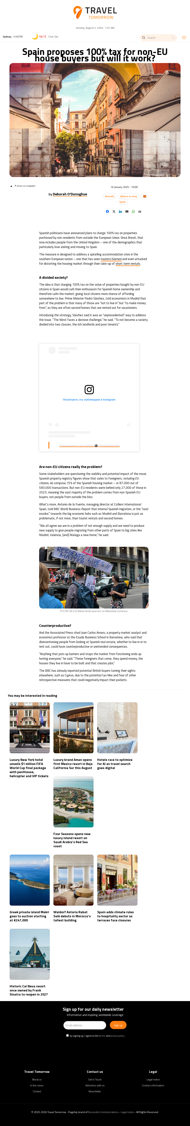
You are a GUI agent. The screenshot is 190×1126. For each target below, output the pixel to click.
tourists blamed (111, 259)
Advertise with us (95, 1085)
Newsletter (95, 1091)
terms (102, 1036)
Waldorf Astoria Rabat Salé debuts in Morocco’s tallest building (72, 916)
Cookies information (153, 1085)
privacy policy (117, 1036)
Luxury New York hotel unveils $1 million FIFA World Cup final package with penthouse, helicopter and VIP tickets (29, 767)
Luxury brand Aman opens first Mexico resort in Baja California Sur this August (73, 763)
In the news (36, 1085)
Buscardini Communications (103, 1112)
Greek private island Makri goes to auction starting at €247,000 (29, 916)
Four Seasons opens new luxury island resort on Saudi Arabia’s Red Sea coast (72, 840)
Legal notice (153, 1079)
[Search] (158, 37)
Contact (37, 1091)
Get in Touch (95, 1079)
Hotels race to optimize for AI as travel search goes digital (114, 763)
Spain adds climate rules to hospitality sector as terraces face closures (115, 916)
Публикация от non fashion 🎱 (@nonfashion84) (89, 445)
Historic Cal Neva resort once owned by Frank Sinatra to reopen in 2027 (29, 990)
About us (37, 1079)
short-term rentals (128, 263)
